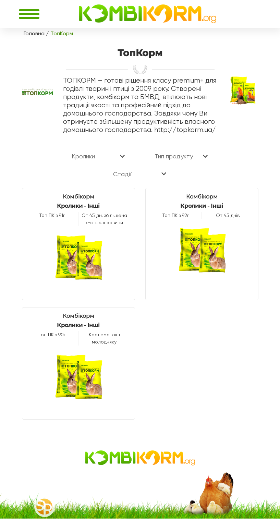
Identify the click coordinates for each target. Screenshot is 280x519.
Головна (34, 33)
